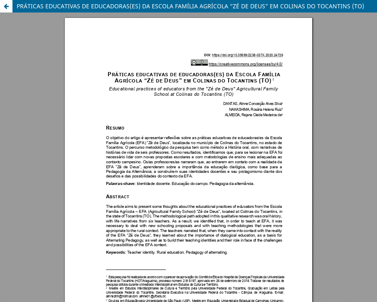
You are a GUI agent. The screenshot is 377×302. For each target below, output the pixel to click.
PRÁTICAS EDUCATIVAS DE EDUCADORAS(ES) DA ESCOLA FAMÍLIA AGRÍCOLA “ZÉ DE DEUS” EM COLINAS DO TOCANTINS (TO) (190, 6)
